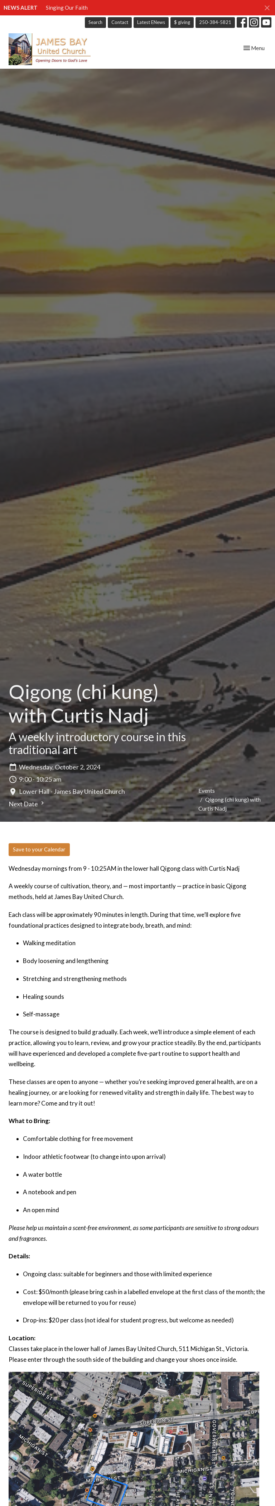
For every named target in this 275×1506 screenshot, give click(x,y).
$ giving (182, 22)
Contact (119, 22)
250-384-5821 (215, 22)
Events (206, 790)
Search (95, 22)
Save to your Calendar (39, 849)
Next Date (27, 804)
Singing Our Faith (67, 7)
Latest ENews (151, 22)
